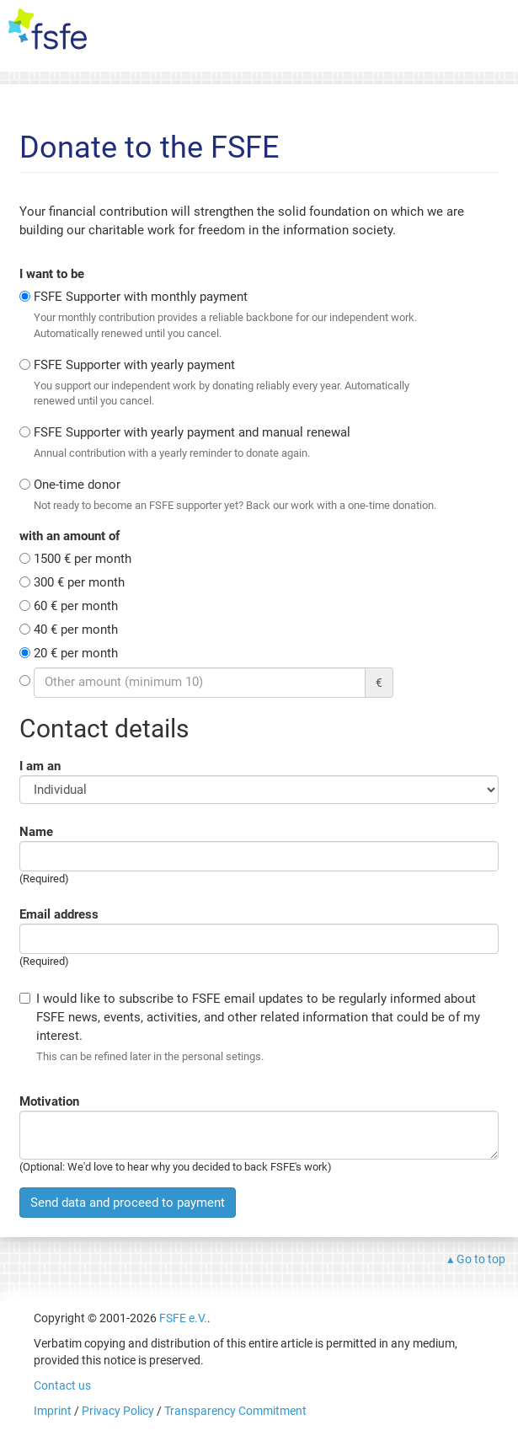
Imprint (53, 1410)
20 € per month (76, 653)
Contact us (62, 1385)
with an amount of (69, 536)
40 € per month (76, 629)
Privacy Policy (118, 1410)
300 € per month (79, 582)
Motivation (49, 1101)
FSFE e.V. (183, 1318)
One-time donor (236, 495)
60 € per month (76, 606)
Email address (59, 914)
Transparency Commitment (235, 1410)
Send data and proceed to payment (127, 1202)
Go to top (481, 1259)
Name (36, 831)
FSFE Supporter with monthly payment (236, 315)
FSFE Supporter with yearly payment (236, 383)
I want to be (51, 273)
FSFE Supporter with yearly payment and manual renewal (236, 443)
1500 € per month (82, 558)
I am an (40, 766)
